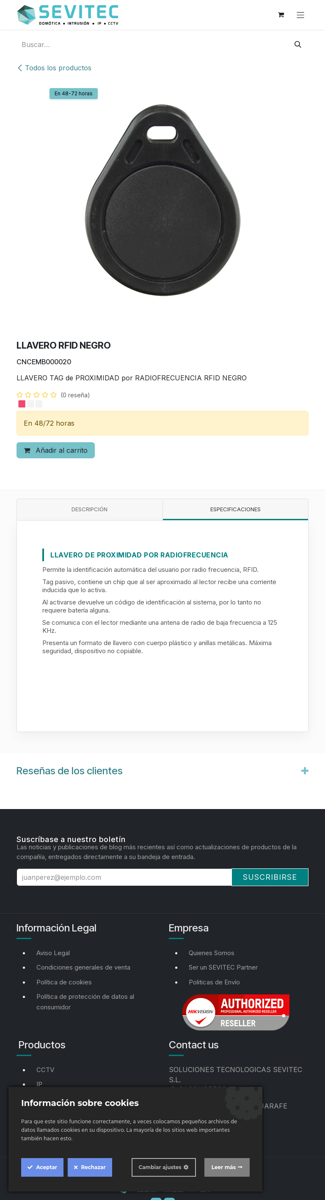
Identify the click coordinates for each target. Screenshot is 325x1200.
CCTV (45, 1070)
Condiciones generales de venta (83, 967)
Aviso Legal (53, 953)
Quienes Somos (211, 953)
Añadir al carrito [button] (56, 450)
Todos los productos (54, 68)
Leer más (224, 1167)
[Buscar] (297, 44)
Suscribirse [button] (270, 877)
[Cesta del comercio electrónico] (281, 15)
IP (39, 1084)
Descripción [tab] (89, 509)
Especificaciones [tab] (235, 509)
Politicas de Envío (214, 982)
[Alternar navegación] (300, 14)
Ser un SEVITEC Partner (223, 967)
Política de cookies (64, 982)
